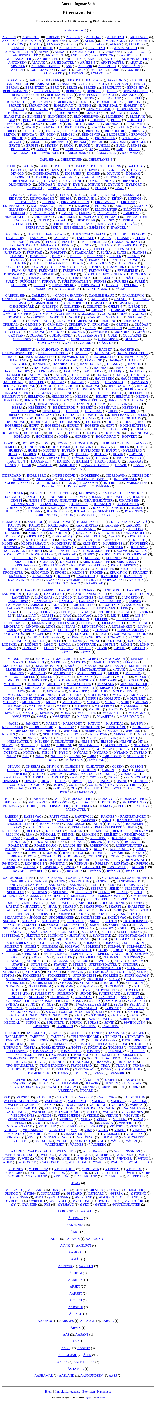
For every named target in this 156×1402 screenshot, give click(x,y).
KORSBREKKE (22, 558)
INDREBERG (90, 475)
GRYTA (90, 328)
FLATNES (139, 252)
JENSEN (139, 497)
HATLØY (103, 375)
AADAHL (87, 1211)
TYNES (106, 1069)
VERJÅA (106, 1122)
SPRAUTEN (64, 957)
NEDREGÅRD (116, 727)
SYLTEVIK (15, 1008)
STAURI (82, 961)
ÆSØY (75, 1183)
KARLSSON (134, 525)
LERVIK (142, 612)
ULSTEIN (111, 1083)
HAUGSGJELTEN (133, 378)
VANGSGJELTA (72, 1104)
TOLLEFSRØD (16, 1051)
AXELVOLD (99, 73)
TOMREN (93, 1051)
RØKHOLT (86, 860)
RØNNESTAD (135, 860)
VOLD (66, 1137)
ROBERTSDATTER (129, 845)
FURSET (39, 285)
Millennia (101, 1398)
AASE (65, 1348)
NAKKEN (31, 723)
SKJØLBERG (106, 914)
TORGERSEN (58, 1054)
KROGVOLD (40, 572)
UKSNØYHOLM (19, 1083)
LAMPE (47, 590)
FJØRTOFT (58, 252)
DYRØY (54, 188)
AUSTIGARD (53, 73)
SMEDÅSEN (23, 939)
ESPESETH (97, 227)
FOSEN (77, 267)
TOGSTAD (95, 1047)
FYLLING (131, 285)
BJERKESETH (17, 102)
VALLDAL (139, 1101)
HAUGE (11, 378)
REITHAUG (54, 831)
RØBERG (15, 856)
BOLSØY (36, 123)
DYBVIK (94, 184)
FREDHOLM (48, 270)
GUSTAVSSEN (48, 342)
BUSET (42, 149)
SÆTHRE (117, 1015)
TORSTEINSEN (134, 1058)
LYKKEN (72, 637)
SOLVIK (11, 950)
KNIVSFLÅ (12, 547)
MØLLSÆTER (112, 713)
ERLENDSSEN (22, 224)
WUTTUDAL (78, 1162)
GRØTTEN (16, 335)
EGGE (79, 195)
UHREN (93, 1079)
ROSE (98, 849)
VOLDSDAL (85, 1137)
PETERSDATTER (134, 802)
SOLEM (30, 946)
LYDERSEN (51, 637)
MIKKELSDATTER (133, 684)
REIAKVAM (80, 827)
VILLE (92, 1133)
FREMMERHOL (100, 270)
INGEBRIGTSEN (125, 479)
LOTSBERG (60, 633)
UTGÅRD (86, 1090)
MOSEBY (9, 702)
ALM (75, 40)
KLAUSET (47, 540)
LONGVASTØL (13, 633)
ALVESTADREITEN (19, 51)
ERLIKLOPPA (63, 224)
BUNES (136, 145)
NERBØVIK (93, 730)
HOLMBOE (10, 433)
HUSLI (32, 450)
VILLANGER (72, 1133)
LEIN (124, 608)
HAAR (26, 465)
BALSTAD (93, 80)
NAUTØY (136, 723)
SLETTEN (33, 935)
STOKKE (8, 975)
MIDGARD (39, 680)
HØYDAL (136, 454)
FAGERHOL (12, 234)
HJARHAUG (70, 414)
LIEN (139, 615)
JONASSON (36, 507)
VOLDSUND (109, 1137)
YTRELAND (79, 1172)
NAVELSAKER (12, 727)
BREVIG (138, 131)
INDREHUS (21, 479)
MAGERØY (91, 658)
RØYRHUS (74, 870)
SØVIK (109, 1022)
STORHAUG (72, 979)
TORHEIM (80, 1054)
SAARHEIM (110, 1026)
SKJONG (82, 914)
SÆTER (132, 1011)
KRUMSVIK (118, 572)
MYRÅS (11, 713)
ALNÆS (115, 44)
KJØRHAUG (136, 536)
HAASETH (45, 465)
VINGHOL (14, 1137)
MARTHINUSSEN (106, 662)
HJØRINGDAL (14, 422)
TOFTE (76, 1047)
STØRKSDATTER (61, 990)
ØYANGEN (29, 1204)
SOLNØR (114, 946)
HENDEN (30, 400)
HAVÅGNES (139, 382)
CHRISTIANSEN (100, 159)
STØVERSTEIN (107, 990)
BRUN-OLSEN (105, 138)
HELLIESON (60, 396)
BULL (120, 145)
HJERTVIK (108, 418)
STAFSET (14, 961)
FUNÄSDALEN (132, 278)
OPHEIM (20, 773)
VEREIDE (86, 1122)
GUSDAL (131, 339)
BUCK (68, 145)
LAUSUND (133, 604)
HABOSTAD (50, 349)
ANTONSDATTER (134, 59)
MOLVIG (119, 695)
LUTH (16, 637)
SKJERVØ (63, 914)
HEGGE (142, 385)
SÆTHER (97, 1015)
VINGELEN (134, 1133)
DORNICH (22, 177)
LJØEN (12, 630)
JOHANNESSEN (22, 504)
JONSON (117, 507)
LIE (113, 615)
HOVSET (62, 443)
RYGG (79, 852)
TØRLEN (80, 1073)
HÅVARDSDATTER (95, 465)
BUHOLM (103, 145)
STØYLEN (131, 990)
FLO (33, 259)
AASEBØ (83, 1348)
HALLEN (81, 353)
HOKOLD (31, 429)
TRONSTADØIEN (52, 1065)
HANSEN (113, 364)
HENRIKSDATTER (88, 400)
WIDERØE (103, 1155)
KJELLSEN (84, 532)
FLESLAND (95, 256)
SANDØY (55, 885)
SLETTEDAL (11, 935)
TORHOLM (102, 1054)
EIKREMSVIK (105, 202)
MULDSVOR (71, 702)
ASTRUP (17, 69)
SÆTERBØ (16, 1015)
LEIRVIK (28, 612)
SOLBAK (90, 943)
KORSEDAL (49, 558)
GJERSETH (32, 310)
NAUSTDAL (115, 723)
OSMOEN (38, 784)
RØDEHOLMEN (69, 856)
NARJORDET (72, 723)
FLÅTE (78, 263)
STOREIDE (110, 975)
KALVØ (141, 521)
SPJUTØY (142, 953)
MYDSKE (14, 705)
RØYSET (132, 870)
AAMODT (76, 1252)
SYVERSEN (135, 1008)
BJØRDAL (135, 102)
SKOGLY (9, 921)
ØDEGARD (14, 1190)
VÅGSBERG (97, 1144)
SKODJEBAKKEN (61, 917)
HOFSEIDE (52, 425)
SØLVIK (47, 1019)
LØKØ (144, 644)
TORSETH (74, 1058)
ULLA (41, 1083)
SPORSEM (18, 957)
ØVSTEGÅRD (134, 1201)
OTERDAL (133, 784)
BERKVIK (94, 91)
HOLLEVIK (119, 429)
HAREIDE (80, 367)
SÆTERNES (38, 1015)
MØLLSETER (86, 713)
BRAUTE (122, 127)
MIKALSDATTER (79, 684)
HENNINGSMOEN (56, 400)
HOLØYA (92, 433)
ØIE (67, 1190)
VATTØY (109, 1112)
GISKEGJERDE (45, 303)
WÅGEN (117, 1162)
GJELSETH (50, 306)
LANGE (32, 594)
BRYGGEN (138, 142)
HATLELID (13, 375)
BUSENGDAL (20, 149)
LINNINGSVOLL (94, 626)
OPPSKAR (107, 773)
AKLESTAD (115, 37)
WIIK (39, 1158)
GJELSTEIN (72, 306)
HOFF (142, 422)
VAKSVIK (86, 1097)
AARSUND (87, 1321)
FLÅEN (37, 263)
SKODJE (35, 917)
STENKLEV (11, 972)
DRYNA (49, 181)
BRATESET (11, 127)
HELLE (85, 393)
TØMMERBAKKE (38, 1073)
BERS (16, 94)
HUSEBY (15, 450)
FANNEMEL (38, 238)
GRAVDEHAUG (39, 321)
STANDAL (34, 961)
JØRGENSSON (46, 515)
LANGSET (106, 597)
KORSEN (72, 558)
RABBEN (11, 816)
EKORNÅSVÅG (42, 206)
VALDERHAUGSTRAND (21, 1101)
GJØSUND (139, 310)
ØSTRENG (138, 1193)
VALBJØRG (107, 1097)
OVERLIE (92, 788)
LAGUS (30, 590)
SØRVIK (76, 1022)
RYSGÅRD (117, 852)
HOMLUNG (113, 433)
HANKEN (39, 364)
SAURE (111, 885)
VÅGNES (76, 1144)
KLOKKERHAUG (33, 543)
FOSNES (95, 267)
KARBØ (34, 525)
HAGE (69, 349)
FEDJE (140, 238)
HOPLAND (22, 436)
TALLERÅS (77, 1033)
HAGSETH (126, 349)
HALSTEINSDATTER (39, 356)
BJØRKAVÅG (63, 105)
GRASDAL (135, 317)
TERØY (79, 1040)
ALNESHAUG (94, 44)
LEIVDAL (83, 612)
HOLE (80, 429)
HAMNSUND (93, 360)
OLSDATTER (95, 766)
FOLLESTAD (14, 267)
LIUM (142, 626)
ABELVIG (53, 37)
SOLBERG (11, 946)
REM (29, 834)
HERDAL (138, 400)
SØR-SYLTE (55, 1022)
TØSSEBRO (117, 1073)
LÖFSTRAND (86, 644)
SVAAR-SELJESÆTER (91, 1004)
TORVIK (39, 1062)
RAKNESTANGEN (133, 816)
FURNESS (121, 281)
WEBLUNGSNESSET (20, 1155)
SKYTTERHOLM (80, 928)
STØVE (84, 990)
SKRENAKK (117, 924)
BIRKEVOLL (67, 98)
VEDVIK (112, 1115)
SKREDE (96, 924)
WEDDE (47, 1155)
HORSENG (82, 436)
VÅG (101, 1141)
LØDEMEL (9, 644)
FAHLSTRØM (80, 234)
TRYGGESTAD (81, 1065)
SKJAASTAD (14, 917)
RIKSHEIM (98, 838)
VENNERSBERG (61, 1122)
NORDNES (141, 745)
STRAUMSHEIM (39, 986)
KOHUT (36, 550)
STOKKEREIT (57, 975)
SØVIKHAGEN (134, 1022)
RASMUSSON (75, 823)
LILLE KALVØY (23, 619)
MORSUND (112, 698)
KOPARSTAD (67, 554)
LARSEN (135, 601)
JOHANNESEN (129, 500)
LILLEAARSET (112, 623)
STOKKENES (31, 975)
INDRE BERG (36, 475)
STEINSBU (130, 964)
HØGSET (48, 454)
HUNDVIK (83, 447)
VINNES (50, 1137)
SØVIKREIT (65, 1026)
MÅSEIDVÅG (129, 716)
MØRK (41, 716)
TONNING (115, 1051)
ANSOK (110, 59)
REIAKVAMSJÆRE (108, 827)
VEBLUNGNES (132, 1112)
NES (17, 738)
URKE (136, 1087)
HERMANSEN (48, 404)
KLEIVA (66, 540)
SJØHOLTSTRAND (112, 903)
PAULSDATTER (79, 798)
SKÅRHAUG (67, 932)
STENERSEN (136, 968)
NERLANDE (51, 734)
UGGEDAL (40, 1079)
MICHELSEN (16, 680)
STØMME (35, 990)
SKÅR (124, 928)
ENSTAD (43, 220)
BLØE (27, 120)
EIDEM (110, 195)
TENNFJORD (38, 1040)
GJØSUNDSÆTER (15, 313)
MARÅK (71, 666)
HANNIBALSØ (63, 364)
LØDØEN (31, 644)
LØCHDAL (114, 641)
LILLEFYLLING (127, 619)
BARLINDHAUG (17, 84)
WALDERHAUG (39, 1151)
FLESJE (75, 256)
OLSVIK (13, 770)
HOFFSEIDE (13, 425)
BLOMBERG (115, 116)
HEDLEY (9, 385)
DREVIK (129, 177)
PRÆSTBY (140, 806)
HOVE (45, 443)
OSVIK (113, 784)
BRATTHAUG (100, 127)
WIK (52, 1158)
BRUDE (17, 138)
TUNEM (139, 1065)
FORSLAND (57, 267)
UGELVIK (19, 1079)
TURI (30, 1069)
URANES (89, 1087)
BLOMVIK (137, 116)
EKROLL (120, 206)
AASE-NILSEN (84, 1362)
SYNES (64, 1008)
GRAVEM (63, 321)
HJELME (45, 418)
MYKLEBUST (130, 705)
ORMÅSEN (10, 781)
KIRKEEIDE (13, 532)
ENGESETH (22, 220)
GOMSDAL (16, 317)
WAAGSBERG (139, 1162)
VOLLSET (21, 1141)
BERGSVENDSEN (47, 91)
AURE (114, 69)
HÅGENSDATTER (128, 457)
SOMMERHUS (54, 950)
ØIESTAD (96, 1190)
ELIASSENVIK (41, 209)
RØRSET (101, 863)
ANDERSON (79, 55)
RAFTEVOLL (84, 816)
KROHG (60, 572)
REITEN (32, 831)
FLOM (64, 259)
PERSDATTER (86, 802)
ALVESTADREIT (125, 48)
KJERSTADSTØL (63, 536)
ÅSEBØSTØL (67, 1355)
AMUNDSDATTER (85, 51)
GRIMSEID (33, 324)
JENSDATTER (117, 497)
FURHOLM (28, 281)
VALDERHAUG (134, 1097)
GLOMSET (88, 313)
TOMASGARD (43, 1051)
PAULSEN (105, 798)
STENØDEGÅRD (101, 972)
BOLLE (116, 120)
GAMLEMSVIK (133, 295)
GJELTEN (115, 306)
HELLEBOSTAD (109, 393)
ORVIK (77, 781)
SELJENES (39, 892)
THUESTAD (37, 1044)
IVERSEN (103, 486)
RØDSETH (134, 856)
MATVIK (119, 669)
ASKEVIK (85, 66)
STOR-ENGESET (18, 979)
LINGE (50, 626)
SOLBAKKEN (134, 943)
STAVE (119, 961)
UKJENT (111, 1079)
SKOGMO (29, 921)
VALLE (13, 1104)
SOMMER (30, 950)
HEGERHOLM (68, 385)
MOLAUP (100, 691)
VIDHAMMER (33, 1130)
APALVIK (38, 62)
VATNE (111, 1108)
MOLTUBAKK (71, 695)
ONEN (138, 770)
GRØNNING (122, 331)
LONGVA (101, 630)
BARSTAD (43, 84)
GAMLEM (39, 295)
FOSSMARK (115, 267)
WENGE (64, 1155)
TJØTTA (29, 1047)
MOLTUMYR (97, 695)
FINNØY (86, 245)
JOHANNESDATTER (97, 500)
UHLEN (76, 1079)
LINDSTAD (12, 626)
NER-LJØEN (98, 734)
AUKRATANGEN (41, 69)
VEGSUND (131, 1115)
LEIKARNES (106, 608)
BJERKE (88, 98)
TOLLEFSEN (138, 1047)
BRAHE (93, 123)
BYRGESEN (73, 149)
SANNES (76, 885)
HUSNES (49, 450)
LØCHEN (134, 641)
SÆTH (78, 1015)
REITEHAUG (11, 831)
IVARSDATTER (136, 482)
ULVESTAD (132, 1083)
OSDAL (105, 781)
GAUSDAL (75, 299)
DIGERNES (73, 173)
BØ (91, 149)
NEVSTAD (129, 738)
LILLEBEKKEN (78, 619)
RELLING (12, 834)
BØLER (134, 149)
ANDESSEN (129, 55)
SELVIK (121, 892)
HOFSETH (92, 425)
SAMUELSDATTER (82, 877)
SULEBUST (43, 993)
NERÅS (143, 734)
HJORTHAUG (131, 418)
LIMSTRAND (139, 623)
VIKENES (139, 1130)
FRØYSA (58, 278)
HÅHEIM (63, 461)
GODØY (140, 313)
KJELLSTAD (107, 532)
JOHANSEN (79, 504)
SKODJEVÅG (116, 917)
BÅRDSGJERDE (76, 152)
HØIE (64, 454)
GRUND (73, 328)
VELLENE (120, 1119)
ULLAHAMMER (67, 1083)
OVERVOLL (113, 788)
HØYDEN (16, 457)
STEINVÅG (63, 968)
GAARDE (86, 342)
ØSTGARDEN (50, 1193)
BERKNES (73, 91)
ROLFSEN (81, 849)
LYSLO (56, 641)
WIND (66, 1158)
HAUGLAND (55, 378)
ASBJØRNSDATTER (45, 66)
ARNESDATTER (62, 62)
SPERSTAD (29, 953)
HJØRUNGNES (69, 422)
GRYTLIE (135, 328)
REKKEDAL (98, 831)
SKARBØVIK (93, 906)
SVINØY (47, 1004)
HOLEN (99, 429)
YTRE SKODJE (64, 1169)
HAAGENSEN (41, 461)
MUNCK (93, 702)
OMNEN (108, 770)
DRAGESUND (90, 177)
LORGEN (37, 633)
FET (83, 241)
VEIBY (85, 1119)
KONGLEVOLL (14, 554)
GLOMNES (66, 313)
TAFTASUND (35, 1033)
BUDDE (84, 145)
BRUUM (80, 142)
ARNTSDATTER (112, 62)
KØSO (75, 583)
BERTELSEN (88, 94)
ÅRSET (75, 1286)
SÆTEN (115, 1011)
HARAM (18, 367)
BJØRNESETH (43, 113)
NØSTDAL (96, 759)
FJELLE (99, 249)
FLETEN (115, 256)
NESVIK (110, 738)
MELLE (29, 676)
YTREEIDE (134, 1169)
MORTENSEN (136, 698)
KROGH (61, 569)
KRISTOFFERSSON (18, 569)
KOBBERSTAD (14, 550)
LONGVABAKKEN (130, 630)
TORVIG (21, 1062)
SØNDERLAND (70, 1019)
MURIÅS (141, 702)
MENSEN (86, 676)
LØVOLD (138, 648)
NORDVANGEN (42, 749)
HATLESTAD (81, 375)
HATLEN (59, 375)
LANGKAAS (44, 597)
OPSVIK (76, 777)
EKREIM (65, 206)
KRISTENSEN (126, 561)
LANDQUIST (111, 590)
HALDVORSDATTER (17, 353)
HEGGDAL (92, 385)
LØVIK (102, 648)
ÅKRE (74, 1232)
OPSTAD (58, 777)
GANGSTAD (11, 299)
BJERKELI (134, 98)
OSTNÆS (95, 784)
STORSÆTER (42, 982)
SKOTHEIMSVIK (135, 921)
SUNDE (85, 993)
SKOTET (111, 921)
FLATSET (17, 256)
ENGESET (112, 216)
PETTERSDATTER (55, 806)
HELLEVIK (36, 396)
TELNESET (113, 1036)
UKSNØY (130, 1079)
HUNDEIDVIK (35, 447)
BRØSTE (32, 145)
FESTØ (51, 241)
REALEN (34, 827)
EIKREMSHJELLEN (75, 202)
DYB (76, 184)
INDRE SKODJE (63, 475)
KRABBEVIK (23, 561)
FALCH (101, 234)
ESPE (54, 227)
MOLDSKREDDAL (21, 695)
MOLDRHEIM (123, 691)
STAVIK (17, 964)
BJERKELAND (110, 98)
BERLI (112, 91)
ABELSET (9, 37)
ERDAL (60, 220)
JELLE (96, 497)
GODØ (106, 313)
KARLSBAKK (58, 525)
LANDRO (134, 590)
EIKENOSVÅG (25, 202)
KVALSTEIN (133, 576)
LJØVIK (46, 630)
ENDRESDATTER (15, 216)
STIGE (141, 972)
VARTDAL (31, 1108)
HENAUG (11, 400)
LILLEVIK (88, 623)
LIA (19, 615)
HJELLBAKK (120, 414)
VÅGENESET (54, 1144)
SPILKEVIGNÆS (55, 953)
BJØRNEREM (17, 113)
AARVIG (107, 1321)
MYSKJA (46, 713)
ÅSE (76, 1341)
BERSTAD (33, 94)
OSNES (58, 784)
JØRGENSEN (134, 511)
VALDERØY (53, 1101)
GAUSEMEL (99, 299)
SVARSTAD (107, 997)
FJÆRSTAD (12, 252)
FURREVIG (19, 285)
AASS (113, 1375)
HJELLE (141, 414)
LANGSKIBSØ (18, 601)
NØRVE (53, 759)
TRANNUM (81, 1062)
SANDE (59, 881)
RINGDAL (18, 841)
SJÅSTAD (12, 906)
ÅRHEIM (75, 1273)
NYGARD (81, 752)
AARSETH (75, 1307)
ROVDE (33, 852)
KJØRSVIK (12, 540)
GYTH (69, 342)
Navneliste (104, 1391)
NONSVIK (28, 745)
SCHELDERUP (17, 888)
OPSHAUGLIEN (15, 777)
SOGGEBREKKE (18, 943)
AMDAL (60, 51)
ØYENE (100, 1204)
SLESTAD (89, 932)
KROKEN (96, 572)
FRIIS (32, 274)
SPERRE (8, 953)
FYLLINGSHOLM (38, 288)
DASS (55, 170)
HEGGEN (64, 389)
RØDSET (114, 856)
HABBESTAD (25, 349)
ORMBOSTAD (136, 777)
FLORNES (96, 259)
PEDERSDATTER (132, 798)
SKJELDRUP (139, 910)
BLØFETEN (45, 120)
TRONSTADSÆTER (20, 1065)
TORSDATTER (50, 1058)
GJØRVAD (118, 310)
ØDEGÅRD (36, 1190)
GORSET (37, 317)
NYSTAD (140, 752)
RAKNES (107, 816)
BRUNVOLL (13, 142)
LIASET (47, 615)
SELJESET (60, 892)
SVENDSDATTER (47, 1000)
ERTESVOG (106, 224)
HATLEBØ (115, 371)
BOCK (79, 120)
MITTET (126, 687)
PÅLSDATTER (76, 809)
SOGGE (102, 939)
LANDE (64, 590)
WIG (142, 1155)
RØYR (56, 870)
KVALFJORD (85, 576)
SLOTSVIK (77, 935)
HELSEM (81, 396)
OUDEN (59, 788)
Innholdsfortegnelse (67, 1391)
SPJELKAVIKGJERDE (113, 953)
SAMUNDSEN (137, 877)
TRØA (105, 1065)
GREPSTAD (130, 321)
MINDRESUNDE (37, 687)
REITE (132, 827)
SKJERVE (43, 914)
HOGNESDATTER (133, 425)
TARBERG (37, 1036)
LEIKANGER (81, 608)
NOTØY (28, 752)
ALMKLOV (15, 44)
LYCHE (31, 637)
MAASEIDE (105, 716)
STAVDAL (101, 961)
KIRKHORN (58, 532)
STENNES (33, 972)
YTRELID (101, 1172)
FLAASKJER (58, 263)
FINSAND (105, 245)
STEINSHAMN (15, 968)
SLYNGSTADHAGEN (134, 935)
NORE (85, 749)
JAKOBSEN (87, 493)
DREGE (111, 177)
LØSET (49, 648)
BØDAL (104, 149)
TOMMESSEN (71, 1051)
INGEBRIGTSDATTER (92, 479)
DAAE (119, 188)
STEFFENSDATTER (103, 964)
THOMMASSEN (104, 1040)
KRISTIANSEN (25, 565)
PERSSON (109, 802)
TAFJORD (12, 1033)
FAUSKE (123, 238)
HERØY (100, 404)
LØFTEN (108, 644)
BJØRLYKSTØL (128, 109)
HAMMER (40, 360)
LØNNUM (29, 648)
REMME (68, 834)
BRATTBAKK (74, 127)
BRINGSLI (68, 134)
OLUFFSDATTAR (63, 770)
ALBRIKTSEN (31, 40)
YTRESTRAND (36, 1176)
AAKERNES (75, 1225)
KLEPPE (139, 540)
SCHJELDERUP (45, 888)
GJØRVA (97, 310)
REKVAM (141, 831)
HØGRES (29, 454)
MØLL (65, 713)
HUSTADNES (90, 450)
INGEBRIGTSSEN (16, 482)
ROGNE (10, 849)
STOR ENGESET (84, 975)
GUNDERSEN (81, 339)
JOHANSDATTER (52, 504)
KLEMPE (104, 540)
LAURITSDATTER (82, 604)
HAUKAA (57, 382)
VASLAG (50, 1108)
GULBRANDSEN (90, 335)
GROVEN (55, 328)
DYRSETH (34, 188)
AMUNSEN (113, 51)
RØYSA (95, 870)
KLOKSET (90, 543)
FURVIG (112, 285)
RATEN (97, 823)
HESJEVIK (119, 404)
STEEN (78, 964)
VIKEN (103, 1130)
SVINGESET (136, 1000)
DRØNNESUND (19, 184)
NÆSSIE (75, 756)
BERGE (72, 87)
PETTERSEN (83, 806)
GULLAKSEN (132, 335)
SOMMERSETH (81, 950)
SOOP (102, 950)
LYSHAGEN (18, 641)
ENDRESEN (42, 216)
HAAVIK (76, 468)
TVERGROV (84, 1069)
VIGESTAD (57, 1130)
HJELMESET (66, 418)
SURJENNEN (59, 997)
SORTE (118, 950)
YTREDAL (112, 1169)
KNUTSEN (115, 547)
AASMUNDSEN (91, 1375)
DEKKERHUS (115, 170)
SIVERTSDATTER (99, 899)
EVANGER (118, 227)
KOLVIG (123, 550)
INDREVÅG (44, 479)
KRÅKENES (17, 576)
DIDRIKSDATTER (46, 173)
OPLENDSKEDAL (81, 773)
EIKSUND (128, 202)
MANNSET (36, 662)
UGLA (60, 1079)
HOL (47, 429)
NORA (45, 745)
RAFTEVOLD (58, 816)
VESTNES (117, 1126)
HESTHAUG (51, 411)
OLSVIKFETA (35, 770)
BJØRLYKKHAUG (67, 109)
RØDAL (46, 856)
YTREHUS (37, 1172)
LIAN (32, 615)
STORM (114, 979)
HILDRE (130, 411)
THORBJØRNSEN (134, 1040)
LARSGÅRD (15, 604)
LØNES (11, 648)
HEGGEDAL (43, 389)
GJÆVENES (76, 310)
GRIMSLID (55, 324)
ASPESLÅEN (131, 66)
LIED (125, 615)
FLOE (48, 259)
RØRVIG (142, 863)
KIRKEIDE (36, 532)
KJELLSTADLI (133, 532)
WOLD (7, 1162)
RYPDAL (97, 852)
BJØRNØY (93, 113)
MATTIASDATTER (93, 669)
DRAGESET (65, 177)
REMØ (15, 838)
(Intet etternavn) (75, 30)
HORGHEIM (44, 436)
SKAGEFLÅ (33, 906)
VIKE (88, 1130)
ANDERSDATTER (25, 55)
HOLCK (62, 429)
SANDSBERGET (128, 881)
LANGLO (65, 597)
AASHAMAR (43, 1375)
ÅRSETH (75, 1300)
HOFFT (34, 425)
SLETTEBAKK (131, 932)
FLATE (121, 252)
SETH (138, 892)
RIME (136, 838)
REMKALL (48, 834)
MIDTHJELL (12, 684)
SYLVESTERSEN (41, 1008)
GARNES (33, 299)
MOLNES (47, 695)
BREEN (12, 131)
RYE (66, 852)
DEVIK (136, 170)
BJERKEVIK (42, 102)
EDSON (15, 195)
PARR (58, 798)
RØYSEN (113, 870)
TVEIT (45, 1069)
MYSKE (28, 713)
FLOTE (115, 259)
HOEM (127, 422)
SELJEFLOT (15, 892)
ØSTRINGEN (19, 1197)
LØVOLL (67, 652)
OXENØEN (85, 792)
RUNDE (51, 852)
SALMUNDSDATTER (18, 877)
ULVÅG (51, 1087)
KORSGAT (92, 558)
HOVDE (9, 443)
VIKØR (35, 1133)
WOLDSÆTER (52, 1162)
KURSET (64, 576)
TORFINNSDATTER (28, 1054)
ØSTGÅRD (74, 1193)
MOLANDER (78, 691)
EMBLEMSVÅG (44, 213)
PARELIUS (40, 798)
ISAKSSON (90, 482)
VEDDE (46, 1115)
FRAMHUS (138, 267)
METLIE (123, 676)
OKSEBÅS (33, 766)
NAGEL (12, 723)
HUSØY (111, 450)
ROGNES (61, 849)
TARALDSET (14, 1036)
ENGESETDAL (137, 216)
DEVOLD (17, 173)
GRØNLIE (77, 331)
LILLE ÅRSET (51, 619)
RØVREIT (37, 870)
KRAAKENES (42, 576)
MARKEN (58, 662)
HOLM (138, 429)
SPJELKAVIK (82, 953)
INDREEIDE (140, 475)
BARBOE (138, 80)
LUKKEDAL (84, 633)
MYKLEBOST (104, 705)
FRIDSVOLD (13, 274)
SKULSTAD (11, 928)
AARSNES (66, 1321)
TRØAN (121, 1065)
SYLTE (118, 1004)
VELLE (102, 1119)
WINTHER (124, 1158)
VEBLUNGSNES (23, 1115)
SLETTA (107, 932)
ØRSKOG (11, 1193)
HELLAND (64, 393)
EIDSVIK (15, 198)
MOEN (36, 691)
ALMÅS (34, 44)
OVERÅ (64, 792)
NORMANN (104, 749)
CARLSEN (47, 159)
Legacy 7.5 (89, 1398)
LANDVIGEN (11, 594)
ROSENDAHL (119, 849)
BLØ (12, 120)
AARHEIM (75, 1279)
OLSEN (117, 766)
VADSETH (43, 1097)
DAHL (11, 166)
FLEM (56, 256)
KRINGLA (46, 561)
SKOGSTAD (50, 921)
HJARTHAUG (94, 414)
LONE (85, 630)
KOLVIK (141, 550)
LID (100, 615)
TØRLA (62, 1073)
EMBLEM (18, 213)
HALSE (13, 356)
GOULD (74, 317)
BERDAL (12, 87)
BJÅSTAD (117, 113)
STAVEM (137, 961)
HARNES (100, 367)
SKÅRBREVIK (41, 932)
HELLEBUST (138, 393)
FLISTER (17, 259)
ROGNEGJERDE (37, 849)
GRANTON (114, 317)
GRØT (141, 331)
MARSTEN (78, 662)
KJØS (29, 540)
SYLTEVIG (137, 1004)
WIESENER (125, 1155)
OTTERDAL (15, 788)
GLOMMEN (44, 313)
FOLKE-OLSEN (100, 263)
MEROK (105, 676)
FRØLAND (15, 278)
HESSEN (87, 407)
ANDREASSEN (47, 59)
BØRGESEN (50, 152)
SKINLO (102, 910)
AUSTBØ (133, 69)
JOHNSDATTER (128, 504)
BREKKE (71, 131)
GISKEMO (126, 303)
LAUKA (56, 604)
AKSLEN (8, 40)
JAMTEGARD (111, 493)
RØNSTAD (57, 863)
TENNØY (61, 1040)
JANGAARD (55, 497)
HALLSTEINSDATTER (132, 353)
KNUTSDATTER (89, 547)
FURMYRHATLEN (75, 281)
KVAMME (73, 579)
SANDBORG (20, 881)
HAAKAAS (135, 461)
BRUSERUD (59, 142)
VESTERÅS (70, 1126)
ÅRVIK (76, 1327)
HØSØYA (100, 454)
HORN (63, 436)
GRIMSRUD (77, 324)
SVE (124, 997)
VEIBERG (45, 1119)
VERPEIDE (126, 1122)
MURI (125, 702)
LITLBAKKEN (122, 626)
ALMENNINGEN (113, 40)
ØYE (47, 1204)
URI (121, 1087)
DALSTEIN (36, 170)
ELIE (61, 209)
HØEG (12, 454)
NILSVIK (125, 741)
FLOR (79, 259)
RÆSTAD (137, 852)
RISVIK (113, 841)
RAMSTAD (65, 820)
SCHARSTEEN (132, 885)
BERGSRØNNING (15, 91)
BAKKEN (52, 80)
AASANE (82, 1334)
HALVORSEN (133, 356)
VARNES (117, 1104)
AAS (66, 1334)
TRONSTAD (125, 1062)
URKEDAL (66, 1090)
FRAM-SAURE (22, 270)
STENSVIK (75, 972)
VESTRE (136, 1126)
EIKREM (48, 202)
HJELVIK (88, 418)
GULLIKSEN (22, 339)
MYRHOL (95, 709)
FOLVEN (37, 267)
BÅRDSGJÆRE (105, 152)
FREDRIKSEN (73, 270)
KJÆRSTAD (91, 536)
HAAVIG (121, 465)
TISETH (84, 1044)
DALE (80, 166)
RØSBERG (50, 867)
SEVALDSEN (32, 895)
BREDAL (141, 127)
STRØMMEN (88, 986)
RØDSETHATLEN (17, 860)
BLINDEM (34, 116)
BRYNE (14, 145)
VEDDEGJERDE (69, 1115)
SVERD (94, 1000)
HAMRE (135, 360)
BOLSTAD (14, 123)
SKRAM (52, 924)
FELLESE (17, 241)
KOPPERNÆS (111, 554)
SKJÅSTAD (129, 914)
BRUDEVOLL (40, 138)
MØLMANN (137, 713)
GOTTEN (56, 317)
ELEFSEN (141, 206)
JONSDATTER (75, 507)
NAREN (51, 723)
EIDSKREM (131, 195)
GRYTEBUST (112, 328)
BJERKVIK (64, 102)
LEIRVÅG (48, 612)
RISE (60, 841)
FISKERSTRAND (15, 249)
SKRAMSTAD (74, 924)
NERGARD (132, 730)
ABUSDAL (93, 37)
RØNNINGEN (34, 863)
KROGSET (80, 569)
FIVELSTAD (56, 249)
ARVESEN (18, 66)
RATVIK (114, 823)
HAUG (120, 375)
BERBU (139, 84)
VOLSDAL (43, 1141)
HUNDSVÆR (61, 447)
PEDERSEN (12, 802)
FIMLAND (48, 245)
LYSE (135, 637)
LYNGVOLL (116, 637)
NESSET (92, 738)
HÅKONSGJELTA (107, 461)
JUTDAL (80, 511)
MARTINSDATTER (16, 666)
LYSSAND (74, 641)
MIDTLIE (54, 684)
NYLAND (121, 752)
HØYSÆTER (81, 457)
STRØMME (65, 986)
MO (141, 687)
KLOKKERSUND (64, 543)
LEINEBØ (9, 612)
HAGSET (105, 349)
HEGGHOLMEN (88, 389)
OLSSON (136, 766)
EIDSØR (66, 198)
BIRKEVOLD (42, 98)
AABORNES (66, 1211)
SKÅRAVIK (17, 932)
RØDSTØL (65, 860)
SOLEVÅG (72, 946)
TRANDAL (58, 1062)
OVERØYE (135, 788)
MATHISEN (14, 669)
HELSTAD (123, 396)
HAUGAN (138, 375)
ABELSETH (30, 37)
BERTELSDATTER (60, 94)
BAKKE (34, 80)
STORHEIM (95, 979)
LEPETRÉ (103, 612)
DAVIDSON (73, 170)
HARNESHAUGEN (17, 371)
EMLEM (85, 213)
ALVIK (44, 51)
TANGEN (137, 1033)
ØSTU (39, 1197)
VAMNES (48, 1104)
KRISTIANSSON (53, 565)
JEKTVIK (79, 497)
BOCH (64, 120)
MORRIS (92, 698)
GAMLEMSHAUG (101, 295)
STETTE (125, 972)
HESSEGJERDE (64, 407)
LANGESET (20, 597)
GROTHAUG (18, 328)
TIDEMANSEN (62, 1044)
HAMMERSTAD (66, 360)
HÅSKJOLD (67, 465)
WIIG (25, 1158)
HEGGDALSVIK (119, 385)
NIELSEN (42, 741)
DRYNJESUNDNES (101, 181)
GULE (112, 335)
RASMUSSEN (50, 823)
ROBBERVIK (99, 845)
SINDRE (21, 899)
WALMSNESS (66, 1151)
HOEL (112, 422)
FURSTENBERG (63, 285)
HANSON (134, 364)
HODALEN (93, 422)
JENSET (16, 500)
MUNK (110, 702)
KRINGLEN (68, 561)
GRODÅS (141, 324)
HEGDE (46, 385)
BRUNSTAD (130, 138)
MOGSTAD (55, 691)
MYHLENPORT (40, 705)
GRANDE (93, 317)
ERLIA (43, 224)
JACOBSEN (15, 493)
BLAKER (136, 113)
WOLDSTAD (27, 1162)
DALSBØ (16, 170)
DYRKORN (134, 184)
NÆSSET (57, 756)
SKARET (115, 906)
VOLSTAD (82, 1141)
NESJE (45, 738)
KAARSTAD (94, 583)
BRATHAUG (50, 127)
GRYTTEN (12, 331)
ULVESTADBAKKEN (25, 1087)
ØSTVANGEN (58, 1197)
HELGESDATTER (15, 393)
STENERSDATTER (108, 968)
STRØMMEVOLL (116, 986)
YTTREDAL (135, 1176)
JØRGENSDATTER (105, 511)
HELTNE (142, 396)
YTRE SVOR (90, 1169)
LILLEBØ (101, 619)
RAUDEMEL (135, 823)
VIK (74, 1130)
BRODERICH (115, 134)
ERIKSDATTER (84, 220)
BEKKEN (100, 84)
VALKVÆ (118, 1101)
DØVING (101, 188)
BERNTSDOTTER (135, 91)
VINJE (31, 1137)
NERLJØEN (74, 734)
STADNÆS (110, 957)
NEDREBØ (66, 727)
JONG (55, 507)
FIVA (36, 249)
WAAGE (99, 1162)
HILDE (113, 411)
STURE (139, 986)
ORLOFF (114, 777)
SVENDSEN (74, 1000)
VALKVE (98, 1101)
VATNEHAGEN (134, 1108)
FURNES (100, 281)
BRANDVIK (134, 123)
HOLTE (74, 433)
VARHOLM (97, 1104)
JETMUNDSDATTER (62, 500)
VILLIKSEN (111, 1133)
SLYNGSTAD (102, 935)
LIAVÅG (65, 615)
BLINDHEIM (57, 116)
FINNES (67, 245)
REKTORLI (121, 831)
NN (140, 741)
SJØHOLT (86, 903)
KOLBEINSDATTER (63, 550)
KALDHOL (35, 521)
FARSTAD (61, 238)
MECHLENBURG (89, 673)
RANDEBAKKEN (129, 820)
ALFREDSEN (56, 40)
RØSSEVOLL (116, 867)
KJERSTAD (34, 536)
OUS (74, 788)
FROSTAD (90, 274)
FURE (10, 281)
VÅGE (115, 1141)
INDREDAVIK (115, 475)
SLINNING (55, 935)
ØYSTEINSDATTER (126, 1204)
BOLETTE (97, 120)
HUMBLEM (107, 443)
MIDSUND (86, 680)
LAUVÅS (13, 608)
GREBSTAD (84, 321)
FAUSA (105, 238)
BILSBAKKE (130, 94)
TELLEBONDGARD (85, 1036)
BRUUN (97, 142)
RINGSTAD (41, 841)
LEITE (65, 612)
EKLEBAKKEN (14, 206)
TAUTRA (57, 1036)
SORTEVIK (137, 950)
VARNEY (136, 1104)
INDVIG (64, 479)
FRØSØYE (36, 278)
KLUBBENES (112, 543)
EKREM (83, 206)
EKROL (100, 206)
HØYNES (36, 457)
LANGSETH (130, 597)
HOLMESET (32, 433)
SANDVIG (15, 885)
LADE (14, 590)
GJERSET (9, 310)
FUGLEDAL (106, 278)
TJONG (123, 1044)
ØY (13, 1204)
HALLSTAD (102, 353)
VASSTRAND (90, 1108)
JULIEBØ (12, 511)
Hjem (48, 1391)
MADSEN (42, 658)
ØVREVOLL (58, 1201)
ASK (69, 66)
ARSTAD (136, 62)
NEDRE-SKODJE (22, 730)
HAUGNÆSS (79, 378)
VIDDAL (10, 1130)
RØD (31, 856)
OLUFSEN (88, 770)
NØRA (91, 756)
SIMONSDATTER (112, 895)
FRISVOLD (68, 274)
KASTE (13, 529)
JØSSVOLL (87, 515)
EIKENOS (135, 198)
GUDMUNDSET (60, 335)
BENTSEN (121, 84)
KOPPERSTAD (137, 554)
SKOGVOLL (75, 921)
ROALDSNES (72, 845)
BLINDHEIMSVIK (87, 116)
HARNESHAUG (126, 367)
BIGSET (109, 94)
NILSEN (86, 741)
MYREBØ (14, 709)
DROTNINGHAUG (25, 181)
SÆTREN (12, 1019)
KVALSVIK (16, 579)
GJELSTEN (94, 306)
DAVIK (92, 170)
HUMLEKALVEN (134, 443)
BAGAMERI (13, 80)
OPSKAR (39, 777)
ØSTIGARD (96, 1193)
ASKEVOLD (107, 66)
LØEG (48, 644)
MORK (73, 698)
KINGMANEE (86, 529)
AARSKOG (45, 1321)
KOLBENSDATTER (96, 550)
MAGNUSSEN (115, 658)
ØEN (54, 1190)
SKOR (94, 921)
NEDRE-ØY (48, 730)
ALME (89, 40)
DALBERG (62, 166)
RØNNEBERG (110, 860)
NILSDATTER (64, 741)
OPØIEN (96, 777)
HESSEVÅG (107, 407)
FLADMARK (84, 252)
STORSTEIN (16, 982)
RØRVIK (9, 867)
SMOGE (43, 939)
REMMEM (89, 834)
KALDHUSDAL (60, 521)
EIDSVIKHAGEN (42, 198)
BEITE (82, 84)
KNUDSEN (63, 547)
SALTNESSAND (50, 877)
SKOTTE (14, 924)
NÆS (25, 756)
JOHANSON (102, 504)
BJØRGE (15, 105)
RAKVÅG (16, 820)
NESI (31, 738)
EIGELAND (86, 198)
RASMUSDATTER (19, 823)
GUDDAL (36, 335)
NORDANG (64, 745)
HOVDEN (28, 443)
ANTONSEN (17, 62)
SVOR (64, 1004)
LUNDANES (122, 633)
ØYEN (84, 1204)
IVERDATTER (52, 486)
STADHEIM (87, 957)
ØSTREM (116, 1193)
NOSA (143, 749)
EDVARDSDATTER (40, 195)
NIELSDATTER (18, 741)
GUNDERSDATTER (51, 339)
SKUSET (34, 928)
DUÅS (62, 184)
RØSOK (69, 867)
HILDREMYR (11, 414)
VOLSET (63, 1141)
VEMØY (20, 1122)
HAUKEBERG (13, 382)
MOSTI (51, 702)
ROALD (130, 841)
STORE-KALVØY (136, 975)
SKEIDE (84, 910)
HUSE (141, 447)
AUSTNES (75, 73)
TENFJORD (135, 1036)
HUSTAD (68, 450)
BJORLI (83, 102)
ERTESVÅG (129, 224)
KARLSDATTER (86, 525)
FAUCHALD (85, 238)
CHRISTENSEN (71, 159)
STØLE (17, 990)
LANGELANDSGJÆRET (90, 594)
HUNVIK (103, 447)
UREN (106, 1087)
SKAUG (25, 910)
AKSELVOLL (139, 37)
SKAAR (142, 928)
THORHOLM (13, 1044)
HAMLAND (18, 360)
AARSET (75, 1293)
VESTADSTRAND (19, 1126)
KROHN (78, 572)
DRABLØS (43, 177)
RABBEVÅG (32, 816)
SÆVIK (30, 1019)
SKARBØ (69, 906)
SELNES (104, 892)
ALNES (71, 44)
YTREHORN (13, 1172)
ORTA (45, 781)
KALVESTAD (120, 521)
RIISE (80, 838)
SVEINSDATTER (17, 1000)
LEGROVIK (58, 608)
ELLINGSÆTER (106, 209)
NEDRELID (140, 727)
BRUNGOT (81, 138)
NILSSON (106, 741)
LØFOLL (65, 644)
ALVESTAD (96, 48)
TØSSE (98, 1073)
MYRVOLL (135, 709)
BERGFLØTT (111, 87)
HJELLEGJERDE (21, 418)
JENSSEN (35, 500)
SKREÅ (137, 924)
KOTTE (133, 558)
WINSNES (85, 1158)
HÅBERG (102, 457)
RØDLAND (94, 856)
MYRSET (115, 709)
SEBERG (97, 888)
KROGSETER (104, 569)
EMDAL (67, 213)
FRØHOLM (139, 274)
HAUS (94, 382)
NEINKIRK (70, 730)
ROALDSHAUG (45, 845)
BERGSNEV (135, 87)
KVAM (35, 579)
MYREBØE (35, 709)
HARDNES (41, 367)
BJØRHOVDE (38, 105)
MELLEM (48, 676)
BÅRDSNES (130, 152)
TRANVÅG (103, 1062)
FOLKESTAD (126, 263)
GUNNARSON (108, 339)
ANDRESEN (73, 59)
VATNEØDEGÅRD (68, 1112)
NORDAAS (67, 749)
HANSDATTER (90, 364)
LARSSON (37, 604)
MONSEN (55, 698)
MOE (21, 691)
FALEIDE (119, 234)
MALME (137, 658)
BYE (56, 149)
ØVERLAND (83, 1197)
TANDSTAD (116, 1033)
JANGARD (12, 497)
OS (90, 781)
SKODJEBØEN (91, 917)
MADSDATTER (18, 658)
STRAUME (13, 986)
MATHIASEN (113, 666)
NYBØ (63, 752)
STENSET (54, 972)
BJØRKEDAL (108, 105)
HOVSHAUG (84, 443)
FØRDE (120, 288)
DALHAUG (135, 166)
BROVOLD (139, 134)
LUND (103, 633)
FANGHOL (139, 234)
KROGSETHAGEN (133, 569)
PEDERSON (36, 802)
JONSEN (99, 507)
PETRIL (30, 806)
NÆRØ (11, 756)
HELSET (102, 396)
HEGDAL (28, 385)
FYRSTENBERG (96, 288)
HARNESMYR (46, 371)
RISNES (96, 841)
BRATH (30, 127)
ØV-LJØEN (106, 1197)
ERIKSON (130, 220)
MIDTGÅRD (108, 680)
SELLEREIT (83, 892)
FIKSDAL (99, 241)
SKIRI (118, 910)
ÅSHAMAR (76, 1368)
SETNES (9, 895)
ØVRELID (36, 1201)
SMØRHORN (65, 939)
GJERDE (134, 306)
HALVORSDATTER (103, 356)
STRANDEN (134, 982)
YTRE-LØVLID (125, 1172)
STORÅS (66, 982)
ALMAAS (53, 44)
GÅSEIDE (106, 342)
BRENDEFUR (114, 131)
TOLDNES (115, 1047)
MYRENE (75, 709)
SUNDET (133, 993)
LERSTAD (123, 612)
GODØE (123, 313)
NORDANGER (89, 745)
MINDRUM (64, 687)
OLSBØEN (72, 766)
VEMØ (138, 1119)
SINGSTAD (43, 899)
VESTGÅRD (94, 1126)
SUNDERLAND (109, 993)
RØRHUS (81, 863)
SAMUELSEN (111, 877)
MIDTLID (34, 684)
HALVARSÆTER (72, 356)
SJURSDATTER (62, 903)
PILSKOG (105, 806)
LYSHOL (39, 641)
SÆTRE (135, 1015)
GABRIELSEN (15, 295)
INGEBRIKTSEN (46, 482)
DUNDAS (45, 184)
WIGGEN (9, 1158)
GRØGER (57, 331)
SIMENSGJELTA (82, 895)
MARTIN (131, 662)
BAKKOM (72, 80)
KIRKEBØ (135, 529)
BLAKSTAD (12, 116)
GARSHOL (53, 299)
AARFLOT (86, 1266)
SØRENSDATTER (101, 1019)
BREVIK (10, 134)
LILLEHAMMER (14, 623)
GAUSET (120, 299)
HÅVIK (138, 465)
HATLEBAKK (92, 371)
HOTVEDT (129, 436)
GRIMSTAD (100, 324)
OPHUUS (56, 773)
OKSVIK (53, 766)
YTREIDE (58, 1172)
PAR (22, 798)
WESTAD (83, 1155)
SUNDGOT (15, 997)
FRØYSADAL (82, 278)
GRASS (17, 321)
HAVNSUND (114, 382)
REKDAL (75, 831)
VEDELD (93, 1115)
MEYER (140, 676)
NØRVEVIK (74, 759)
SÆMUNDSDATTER (75, 1011)
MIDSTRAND (63, 680)
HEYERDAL (93, 411)
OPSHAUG (128, 773)
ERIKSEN (108, 220)
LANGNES (85, 597)
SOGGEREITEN (48, 943)
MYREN (55, 709)
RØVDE (18, 870)
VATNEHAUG (16, 1112)
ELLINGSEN (80, 209)
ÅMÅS (75, 1259)
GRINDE (122, 324)
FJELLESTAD (120, 249)
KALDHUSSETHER (91, 521)
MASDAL (91, 666)
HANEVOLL (18, 364)
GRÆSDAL (37, 331)
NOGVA (7, 745)
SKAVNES (65, 910)
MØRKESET (61, 716)
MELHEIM (133, 673)
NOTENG (10, 752)
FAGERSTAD (55, 234)
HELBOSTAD (133, 389)
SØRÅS (93, 1022)
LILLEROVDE (42, 623)
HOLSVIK (56, 433)
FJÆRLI (142, 249)
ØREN (113, 1190)
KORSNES (113, 558)
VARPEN (11, 1108)
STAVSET (60, 964)
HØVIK (118, 454)
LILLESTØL (66, 623)
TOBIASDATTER (53, 1047)
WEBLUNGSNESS (127, 1151)
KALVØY (14, 525)
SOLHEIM (93, 946)
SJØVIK (137, 903)
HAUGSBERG (104, 378)
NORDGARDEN (116, 745)
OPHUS (38, 773)
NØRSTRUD (135, 756)
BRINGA (28, 134)
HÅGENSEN (16, 461)
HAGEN (85, 349)
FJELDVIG (80, 249)
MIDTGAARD (133, 680)
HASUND (69, 371)
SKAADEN (106, 928)
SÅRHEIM (88, 1026)
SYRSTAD (112, 1008)
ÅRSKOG (75, 1314)
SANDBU (41, 881)
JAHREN (35, 493)
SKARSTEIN (136, 906)
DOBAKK (133, 173)
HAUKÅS (77, 382)
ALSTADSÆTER (70, 48)
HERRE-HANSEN (76, 404)
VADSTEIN (65, 1097)
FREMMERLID (127, 270)
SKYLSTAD (54, 928)
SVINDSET (114, 1000)
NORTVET (126, 749)
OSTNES (75, 784)
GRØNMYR (99, 331)
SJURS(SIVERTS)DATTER (26, 903)
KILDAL (48, 529)
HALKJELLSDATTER (53, 353)
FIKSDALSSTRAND (126, 241)
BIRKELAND (17, 98)
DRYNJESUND (71, 181)
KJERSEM (13, 536)
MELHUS (11, 676)
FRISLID (48, 274)
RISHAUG (77, 841)
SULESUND (65, 993)
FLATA (106, 252)
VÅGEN (131, 1141)
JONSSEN (136, 507)
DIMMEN (93, 173)
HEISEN (112, 389)
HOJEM (13, 429)
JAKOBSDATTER (60, 493)
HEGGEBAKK (18, 389)
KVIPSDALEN (112, 579)
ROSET (141, 849)
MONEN (137, 695)
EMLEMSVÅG (107, 213)
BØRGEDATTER (24, 152)
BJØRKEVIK (133, 105)
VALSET (30, 1104)
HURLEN (122, 447)
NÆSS (39, 756)
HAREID (61, 367)
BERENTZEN (34, 87)
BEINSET (63, 84)
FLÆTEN (19, 263)
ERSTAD (85, 224)
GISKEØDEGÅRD (21, 306)
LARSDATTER (110, 601)
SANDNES (103, 881)
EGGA (64, 195)
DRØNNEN (129, 181)
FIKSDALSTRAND (21, 245)
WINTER (104, 1158)
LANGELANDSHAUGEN (131, 594)
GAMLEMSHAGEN (69, 295)
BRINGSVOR (91, 134)
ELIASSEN (17, 209)
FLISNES (134, 256)
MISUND (106, 687)
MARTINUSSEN (47, 666)
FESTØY (68, 241)
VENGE (37, 1122)
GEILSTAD (141, 299)
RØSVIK (138, 867)
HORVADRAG (106, 436)
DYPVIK (114, 184)
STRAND (86, 982)
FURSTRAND (90, 285)
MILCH (12, 687)
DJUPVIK (113, 173)
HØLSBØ (81, 454)
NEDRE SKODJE (41, 727)
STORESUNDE (46, 979)
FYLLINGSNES (68, 288)
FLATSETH (38, 256)
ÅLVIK (65, 1245)
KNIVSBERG (139, 543)
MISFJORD (86, 687)
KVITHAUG (56, 583)
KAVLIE (30, 529)
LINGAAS (69, 626)
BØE (120, 149)
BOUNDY (75, 123)
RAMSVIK (88, 820)
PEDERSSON (60, 802)
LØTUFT (85, 648)
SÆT (99, 1011)
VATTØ (92, 1112)
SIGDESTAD (56, 895)
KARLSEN (112, 525)
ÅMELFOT (83, 1245)
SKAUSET (44, 910)
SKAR (52, 906)
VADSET (23, 1097)
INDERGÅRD (11, 475)
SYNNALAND (87, 1008)
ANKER (93, 59)
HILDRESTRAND (41, 414)
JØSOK (68, 515)
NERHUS (8, 734)
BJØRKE (85, 105)
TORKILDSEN (126, 1054)
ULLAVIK (91, 1083)
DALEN (96, 166)
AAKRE (53, 1238)
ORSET (29, 781)
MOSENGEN (31, 702)
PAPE (8, 798)
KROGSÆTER (13, 572)
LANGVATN (42, 601)
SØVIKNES (41, 1026)
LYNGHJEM (93, 637)
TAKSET (57, 1033)
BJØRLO (17, 109)
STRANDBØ (109, 982)
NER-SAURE (123, 734)
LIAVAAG (85, 615)
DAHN (44, 166)
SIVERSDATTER (68, 899)
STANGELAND (60, 961)
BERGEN (90, 87)
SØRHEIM (33, 1022)
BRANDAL (112, 123)
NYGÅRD (101, 752)
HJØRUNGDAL (42, 422)
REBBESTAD (56, 827)
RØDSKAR (44, 860)
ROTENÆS (14, 852)
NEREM (113, 730)
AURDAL (97, 69)
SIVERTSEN (126, 899)
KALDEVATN (11, 521)
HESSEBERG (37, 407)
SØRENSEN (128, 1019)
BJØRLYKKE (39, 109)
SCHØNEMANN (73, 888)
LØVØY (85, 652)
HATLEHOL (137, 371)
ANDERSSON (103, 55)
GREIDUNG (107, 321)
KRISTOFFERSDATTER (88, 565)
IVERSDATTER (79, 486)
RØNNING (9, 863)
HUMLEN (10, 447)
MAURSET (37, 673)
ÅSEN (87, 1355)
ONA (125, 770)
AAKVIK (73, 1238)
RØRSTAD (121, 863)
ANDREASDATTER (17, 59)
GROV (37, 328)
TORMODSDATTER (20, 1058)
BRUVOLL (117, 142)
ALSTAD (17, 48)
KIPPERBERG (112, 529)
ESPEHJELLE (73, 227)
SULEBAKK (19, 993)
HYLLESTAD (132, 450)
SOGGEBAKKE (125, 939)
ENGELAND (90, 216)
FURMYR (49, 281)
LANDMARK (85, 590)
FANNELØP (14, 238)
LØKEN (126, 644)
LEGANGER (34, 608)
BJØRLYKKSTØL (98, 109)
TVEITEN (62, 1069)
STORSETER (135, 979)
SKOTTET (33, 924)
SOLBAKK (110, 943)
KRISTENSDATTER (96, 561)
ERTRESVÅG (35, 227)
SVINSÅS (12, 1004)
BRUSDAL (37, 142)
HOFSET (73, 425)
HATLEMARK (37, 375)
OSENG (122, 781)
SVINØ (30, 1004)
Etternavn (88, 1391)
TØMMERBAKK (129, 1069)
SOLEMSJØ (50, 946)
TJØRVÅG (10, 1047)
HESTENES (130, 407)
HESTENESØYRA (23, 411)
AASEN (62, 1362)
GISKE (22, 303)
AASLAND (66, 1375)
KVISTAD (136, 579)
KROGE (43, 569)
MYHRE (62, 705)
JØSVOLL (108, 515)
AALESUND (94, 1238)
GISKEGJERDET (75, 303)
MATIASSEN (38, 669)
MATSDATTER (63, 669)
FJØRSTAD (34, 252)
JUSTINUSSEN (57, 511)
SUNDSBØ (36, 997)
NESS (60, 738)
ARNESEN (87, 62)
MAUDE (139, 669)
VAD (7, 1097)
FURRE (139, 281)
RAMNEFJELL (41, 820)
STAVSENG (39, 964)
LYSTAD (94, 641)
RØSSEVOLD (91, 867)
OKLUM (14, 766)
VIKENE (120, 1130)
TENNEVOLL (13, 1040)
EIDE (93, 195)
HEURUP (72, 411)
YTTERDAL (61, 1176)
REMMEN (111, 834)
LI (9, 615)
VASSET (69, 1108)
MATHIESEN (138, 666)
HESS (137, 404)
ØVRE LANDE (130, 1197)
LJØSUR (28, 630)
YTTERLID (113, 1176)
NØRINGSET (111, 756)
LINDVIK (33, 626)
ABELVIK (73, 37)
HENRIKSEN (117, 400)
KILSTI (65, 529)
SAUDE (94, 885)
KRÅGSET (140, 572)
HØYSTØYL (57, 457)
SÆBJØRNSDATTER (25, 1011)
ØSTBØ (29, 1193)
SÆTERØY (60, 1015)
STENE (82, 968)
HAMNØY (115, 360)
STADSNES (132, 957)
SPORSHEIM (40, 957)
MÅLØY (83, 716)
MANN (18, 662)
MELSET (67, 676)
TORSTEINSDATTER (102, 1058)
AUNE (64, 69)
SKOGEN (139, 917)
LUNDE (142, 633)
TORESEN (137, 1051)
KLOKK (7, 543)
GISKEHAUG (103, 303)
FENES (35, 241)
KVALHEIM (109, 576)
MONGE (9, 698)
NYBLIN (47, 752)
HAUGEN (31, 378)
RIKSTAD (119, 838)
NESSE (75, 738)
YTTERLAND (87, 1176)
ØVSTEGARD (107, 1201)
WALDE (16, 1151)
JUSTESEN (32, 511)
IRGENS (70, 482)
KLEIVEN (85, 540)
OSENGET (140, 781)
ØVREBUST (14, 1201)
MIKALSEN (105, 684)
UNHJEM (69, 1087)
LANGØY (66, 601)
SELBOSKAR (134, 888)
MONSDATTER (32, 698)
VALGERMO (77, 1101)
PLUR (122, 806)
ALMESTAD (140, 40)
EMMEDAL (131, 213)
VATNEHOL (40, 1112)
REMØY (32, 838)
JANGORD (33, 497)
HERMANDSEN (20, 404)
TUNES (15, 1069)
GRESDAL (10, 324)
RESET (50, 838)
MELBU (113, 673)
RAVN (17, 827)
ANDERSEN (54, 55)
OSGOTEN (17, 784)
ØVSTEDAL (81, 1201)
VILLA (52, 1133)
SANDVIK (35, 885)
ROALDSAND (18, 845)
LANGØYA (86, 601)
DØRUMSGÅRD (77, 188)
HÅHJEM (82, 461)
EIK (103, 198)
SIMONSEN (139, 895)
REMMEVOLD (134, 834)
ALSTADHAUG (42, 48)
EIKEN (117, 198)
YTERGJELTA (38, 1169)
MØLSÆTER (21, 716)
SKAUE (8, 910)
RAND (106, 820)
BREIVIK (52, 131)
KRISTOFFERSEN (123, 565)
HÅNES (10, 465)
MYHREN (81, 705)
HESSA (17, 407)
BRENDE (92, 131)
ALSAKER (136, 44)
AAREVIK (65, 1266)
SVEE (139, 997)
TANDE (97, 1033)
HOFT (110, 425)
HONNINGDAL (138, 433)
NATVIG (94, 723)
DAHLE (27, 166)
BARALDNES (116, 80)
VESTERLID (47, 1126)
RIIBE (65, 838)
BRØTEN (51, 145)
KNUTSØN (138, 547)
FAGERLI (33, 234)
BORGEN (55, 123)
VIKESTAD (16, 1133)
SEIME (114, 888)
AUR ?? (79, 69)
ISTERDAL (112, 482)
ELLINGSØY (132, 209)
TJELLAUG (104, 1044)
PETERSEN (11, 806)
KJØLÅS (114, 536)
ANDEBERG (135, 51)
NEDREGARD (90, 727)
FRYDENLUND (114, 274)
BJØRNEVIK (69, 113)
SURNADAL (83, 997)
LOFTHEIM (66, 630)
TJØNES (140, 1044)
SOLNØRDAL (136, 946)
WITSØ (143, 1158)
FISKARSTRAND (130, 245)
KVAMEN (53, 579)
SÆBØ (50, 1011)
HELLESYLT (11, 396)
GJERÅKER (54, 310)
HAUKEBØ (36, 382)
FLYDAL (132, 259)
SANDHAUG (80, 881)
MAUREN (17, 673)
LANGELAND (54, 594)
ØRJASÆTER (133, 1190)
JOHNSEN (14, 507)
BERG (54, 87)
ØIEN (79, 1190)
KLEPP (122, 540)
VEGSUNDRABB (20, 1119)
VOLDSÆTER (134, 1137)
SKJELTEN (21, 914)
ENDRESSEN (66, 216)
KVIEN (91, 579)
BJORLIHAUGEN (109, 102)
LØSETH (66, 648)
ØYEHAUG (66, 1204)
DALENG (114, 166)
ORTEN (60, 781)
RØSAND (29, 867)
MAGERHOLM (65, 658)
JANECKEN (135, 493)
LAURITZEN (111, 604)
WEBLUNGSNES (94, 1151)
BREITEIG (32, 131)
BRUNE (61, 138)
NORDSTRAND (13, 749)
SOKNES (71, 943)
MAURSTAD (62, 673)
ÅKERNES (75, 1218)
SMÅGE (85, 939)
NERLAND (28, 734)
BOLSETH (134, 120)
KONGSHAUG (41, 554)
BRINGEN (47, 134)
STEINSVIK (40, 968)
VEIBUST (66, 1119)
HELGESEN (42, 393)
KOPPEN (89, 554)
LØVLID (120, 648)
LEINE (139, 608)
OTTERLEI (37, 788)
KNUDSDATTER (38, 547)
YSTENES (15, 1169)
